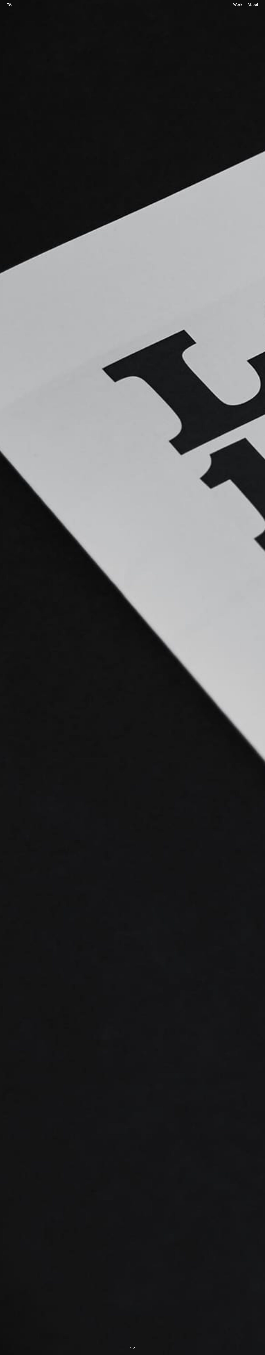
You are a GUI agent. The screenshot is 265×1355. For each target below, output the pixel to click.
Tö (9, 5)
